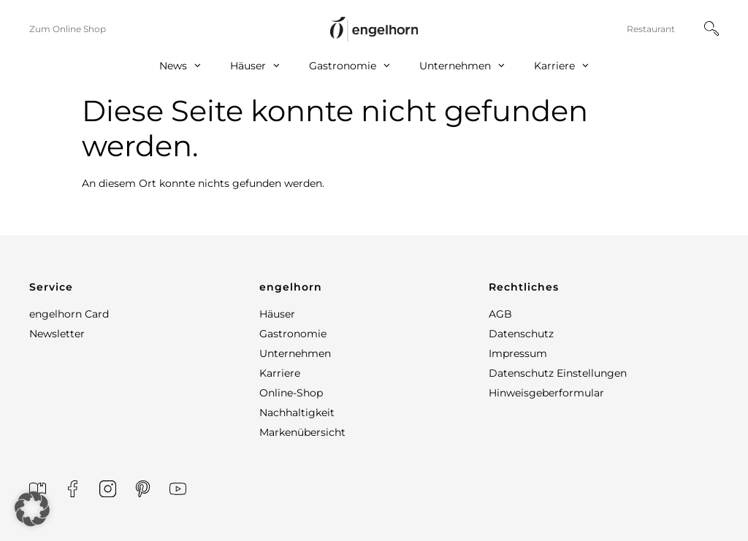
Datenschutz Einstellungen (558, 373)
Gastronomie (349, 66)
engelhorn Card (69, 314)
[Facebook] (72, 488)
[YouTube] (177, 488)
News (180, 66)
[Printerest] (142, 488)
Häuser (255, 66)
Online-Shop (291, 392)
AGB (500, 314)
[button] (144, 287)
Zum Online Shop (67, 28)
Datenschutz (521, 333)
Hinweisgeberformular (546, 392)
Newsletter (57, 333)
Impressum (518, 353)
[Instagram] (107, 488)
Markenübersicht (302, 432)
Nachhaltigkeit (297, 412)
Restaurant (651, 28)
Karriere (561, 66)
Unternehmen (462, 66)
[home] (374, 29)
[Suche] (711, 28)
